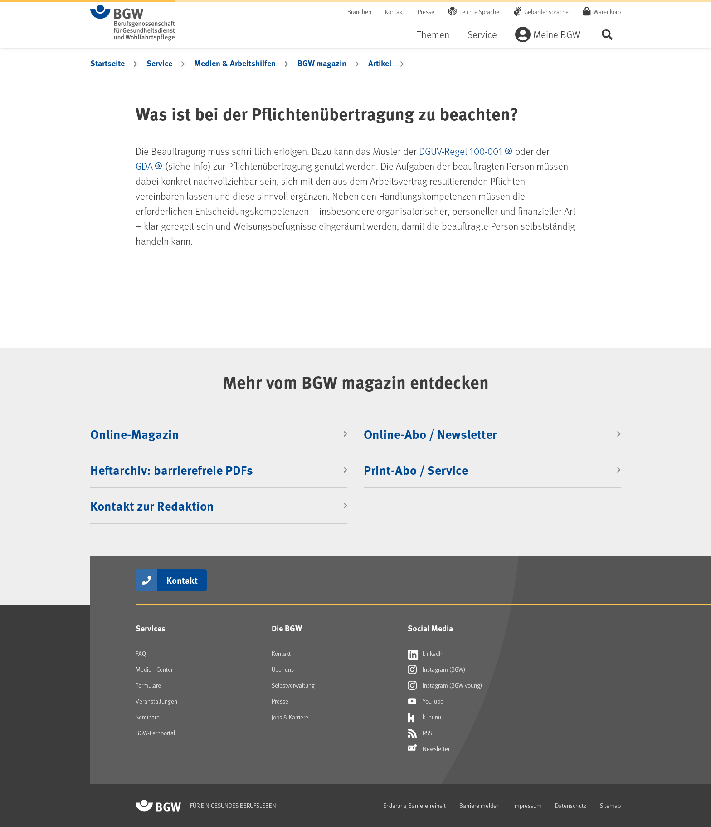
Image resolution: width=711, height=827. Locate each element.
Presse (426, 11)
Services (151, 628)
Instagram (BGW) (436, 669)
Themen (433, 34)
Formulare (148, 685)
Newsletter (429, 748)
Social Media (430, 628)
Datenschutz (570, 805)
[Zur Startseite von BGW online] (132, 23)
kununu (424, 717)
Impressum (527, 805)
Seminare (148, 717)
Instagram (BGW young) (445, 685)
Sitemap (610, 805)
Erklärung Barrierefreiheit (414, 805)
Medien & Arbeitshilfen (235, 63)
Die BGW (287, 628)
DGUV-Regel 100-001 (461, 151)
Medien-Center (154, 669)
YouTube (425, 701)
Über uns (283, 669)
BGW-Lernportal (155, 733)
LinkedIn (425, 653)
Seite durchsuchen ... (607, 34)
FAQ (141, 653)
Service (482, 34)
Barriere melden (479, 805)
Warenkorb (607, 11)
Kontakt (394, 11)
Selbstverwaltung (293, 685)
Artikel (379, 63)
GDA (144, 165)
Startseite (107, 63)
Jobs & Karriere (290, 717)
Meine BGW (556, 34)
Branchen (359, 11)
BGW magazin (321, 63)
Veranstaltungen (156, 701)
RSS (420, 733)
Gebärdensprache (546, 11)
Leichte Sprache (479, 11)
